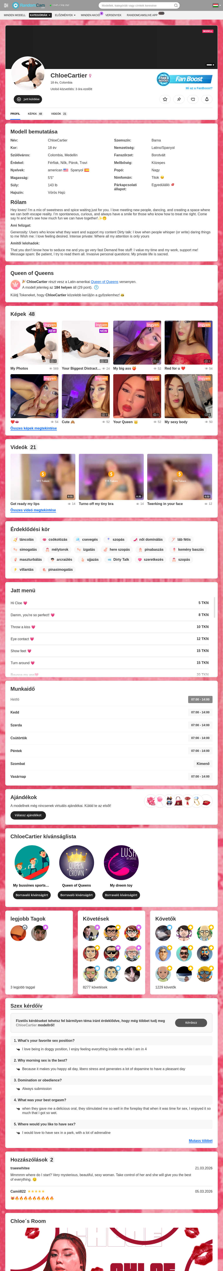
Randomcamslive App (143, 15)
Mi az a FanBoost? (199, 88)
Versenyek (113, 15)
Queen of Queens (104, 282)
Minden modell (15, 15)
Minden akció (91, 15)
